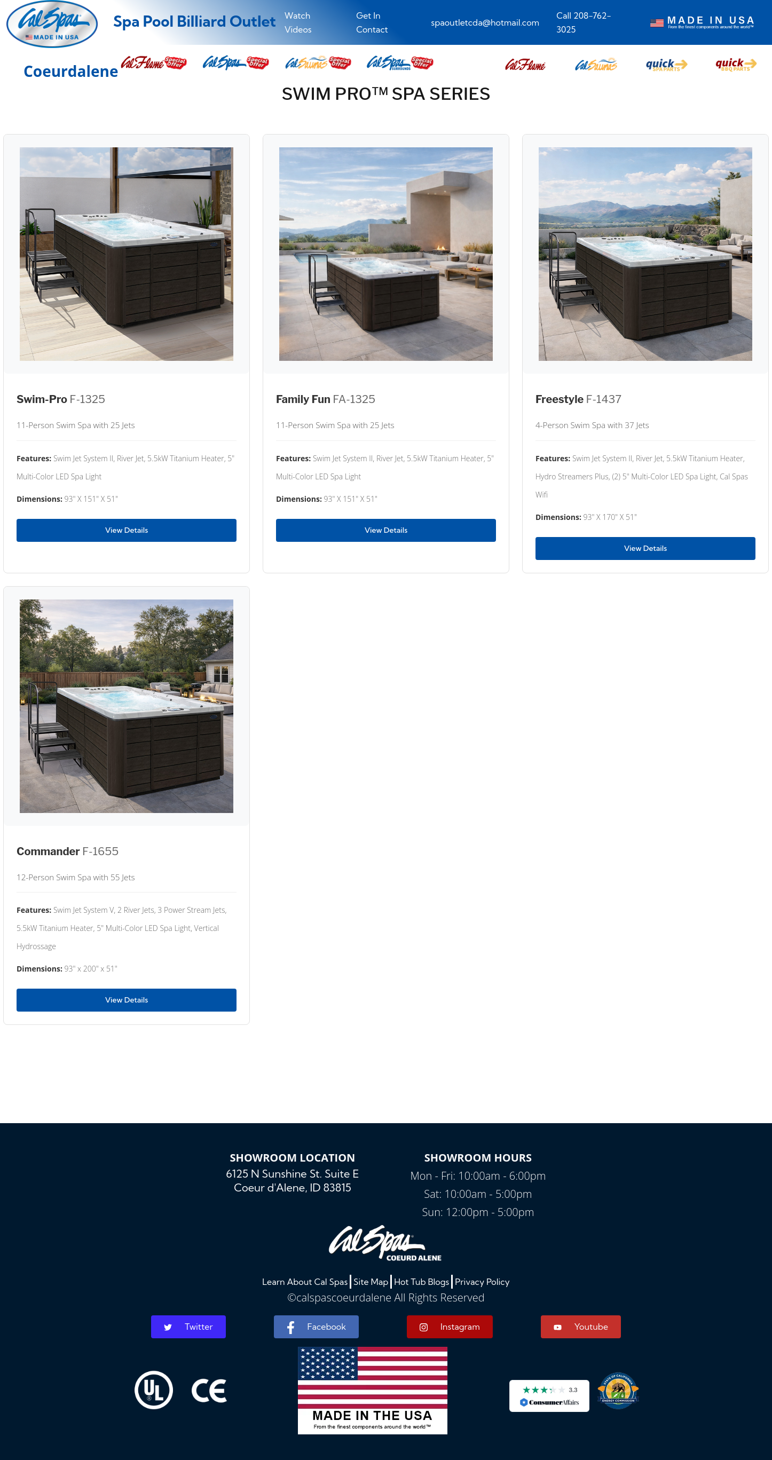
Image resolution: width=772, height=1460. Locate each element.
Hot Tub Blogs (421, 1281)
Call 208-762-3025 (583, 22)
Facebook (316, 1327)
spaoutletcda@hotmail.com (485, 22)
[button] (525, 63)
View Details (126, 530)
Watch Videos (298, 22)
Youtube (581, 1326)
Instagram (450, 1326)
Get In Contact (372, 22)
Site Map (370, 1281)
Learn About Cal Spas (305, 1281)
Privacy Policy (482, 1281)
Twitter (188, 1326)
